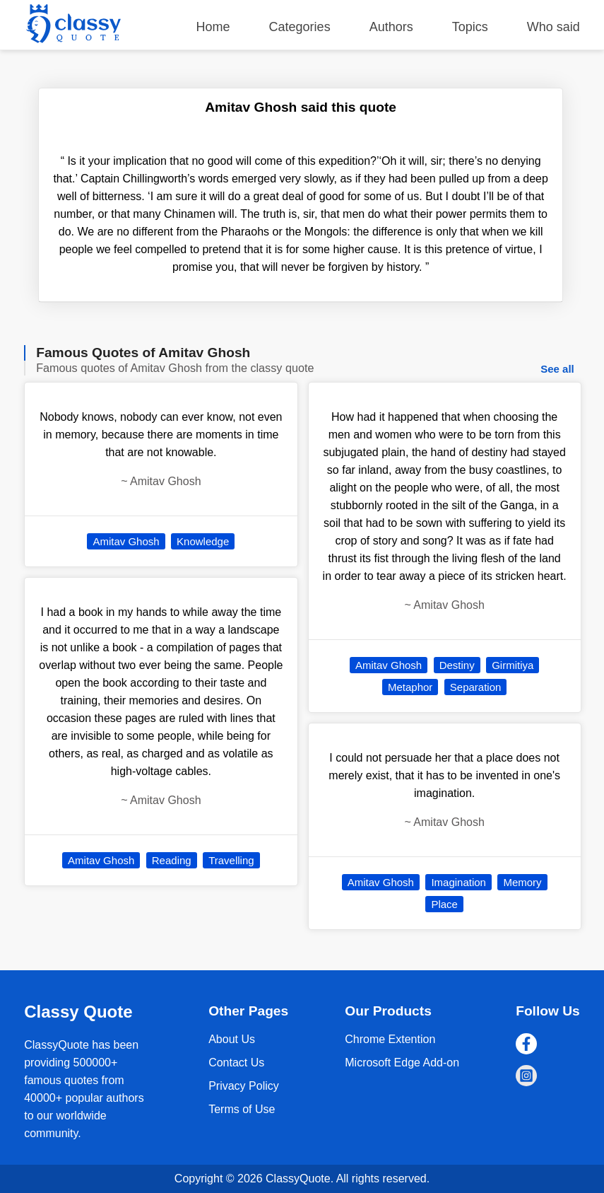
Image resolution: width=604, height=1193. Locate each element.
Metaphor (410, 687)
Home (213, 27)
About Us (231, 1039)
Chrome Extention (390, 1039)
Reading (171, 860)
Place (444, 904)
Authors (391, 27)
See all (557, 369)
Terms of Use (241, 1109)
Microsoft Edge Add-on (402, 1063)
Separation (476, 687)
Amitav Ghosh (126, 541)
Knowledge (203, 541)
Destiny (457, 665)
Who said (553, 27)
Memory (522, 882)
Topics (470, 27)
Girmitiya (512, 665)
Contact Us (236, 1063)
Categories (300, 27)
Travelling (231, 860)
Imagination (458, 882)
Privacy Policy (243, 1086)
